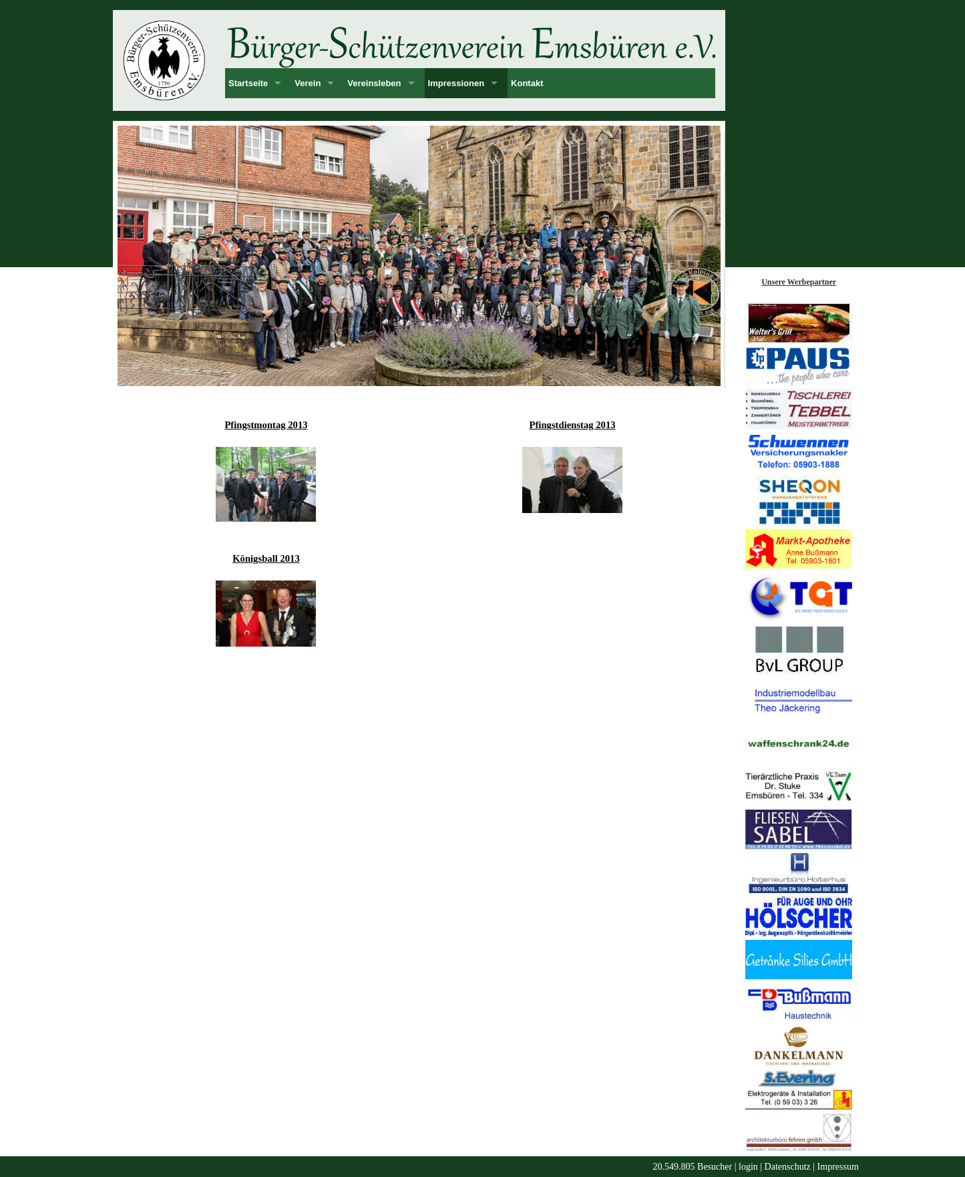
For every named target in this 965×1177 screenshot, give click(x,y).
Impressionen (456, 83)
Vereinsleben (374, 83)
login (748, 1167)
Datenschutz (788, 1167)
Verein (308, 83)
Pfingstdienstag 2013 (573, 424)
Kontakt (527, 83)
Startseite (248, 83)
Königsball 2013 (266, 558)
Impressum (838, 1167)
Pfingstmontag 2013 (265, 424)
